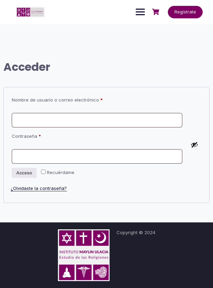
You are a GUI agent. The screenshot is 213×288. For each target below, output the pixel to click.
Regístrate (185, 12)
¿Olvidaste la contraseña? (39, 188)
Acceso (24, 172)
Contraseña (38, 135)
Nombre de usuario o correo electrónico (69, 99)
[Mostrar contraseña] (194, 144)
